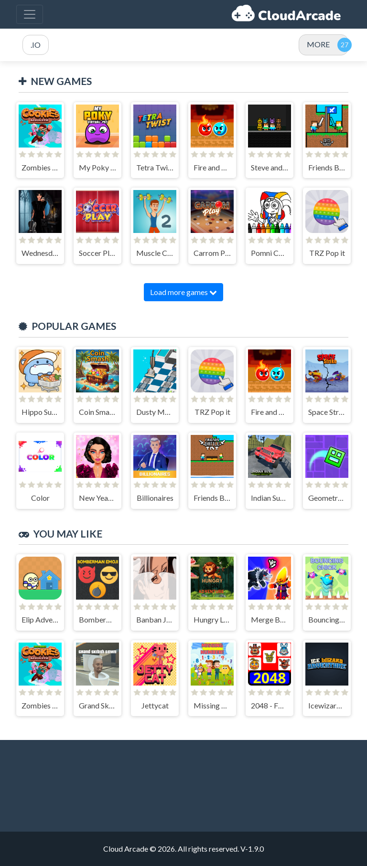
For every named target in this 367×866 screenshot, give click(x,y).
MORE (318, 44)
